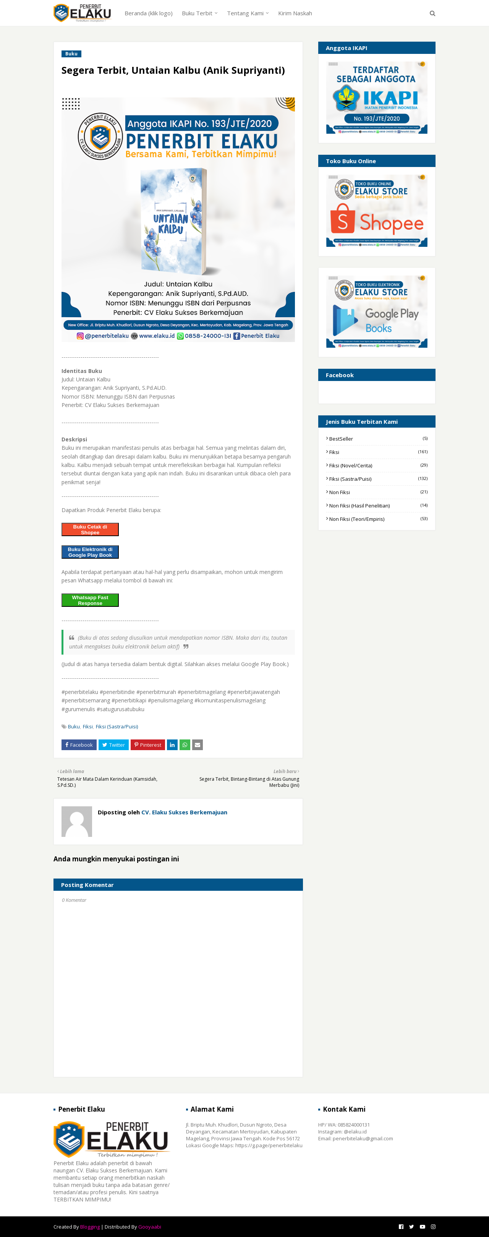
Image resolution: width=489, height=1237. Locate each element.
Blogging (90, 1226)
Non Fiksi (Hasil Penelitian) (378, 505)
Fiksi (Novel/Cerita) (378, 465)
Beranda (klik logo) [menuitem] (149, 13)
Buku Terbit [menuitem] (197, 13)
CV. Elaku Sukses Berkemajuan (183, 812)
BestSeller (378, 438)
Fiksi (88, 726)
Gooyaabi (149, 1226)
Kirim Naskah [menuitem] (295, 13)
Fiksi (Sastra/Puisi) (117, 726)
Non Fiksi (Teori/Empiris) (378, 519)
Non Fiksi (378, 492)
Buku (74, 726)
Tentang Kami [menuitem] (245, 13)
